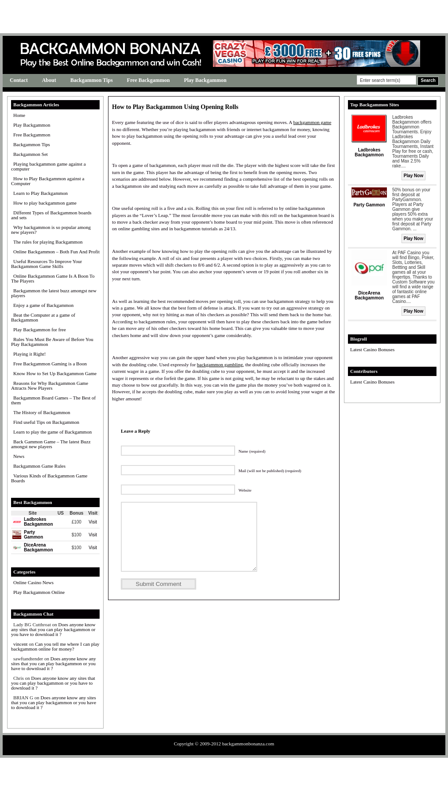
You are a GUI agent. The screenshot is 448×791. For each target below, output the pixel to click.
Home (19, 115)
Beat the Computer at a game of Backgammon (43, 317)
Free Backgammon (148, 80)
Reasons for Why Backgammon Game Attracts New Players (49, 385)
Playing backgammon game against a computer (48, 166)
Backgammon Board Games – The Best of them (53, 400)
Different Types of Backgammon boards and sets (51, 215)
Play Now (413, 175)
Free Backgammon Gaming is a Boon (50, 363)
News (18, 456)
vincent (20, 644)
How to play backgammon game (45, 203)
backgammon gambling (220, 364)
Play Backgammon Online (39, 592)
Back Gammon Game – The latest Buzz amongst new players (51, 444)
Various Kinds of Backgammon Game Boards (49, 478)
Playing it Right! (29, 354)
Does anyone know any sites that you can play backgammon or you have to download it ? (53, 629)
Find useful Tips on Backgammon (46, 422)
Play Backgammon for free (39, 329)
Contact (19, 80)
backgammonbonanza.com (248, 743)
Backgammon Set (30, 154)
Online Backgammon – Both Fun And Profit (56, 251)
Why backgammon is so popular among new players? (51, 230)
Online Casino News (33, 582)
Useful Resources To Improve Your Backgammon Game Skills (46, 264)
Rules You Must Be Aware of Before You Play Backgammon (52, 342)
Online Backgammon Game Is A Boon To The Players (53, 278)
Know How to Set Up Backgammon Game (55, 373)
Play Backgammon (205, 80)
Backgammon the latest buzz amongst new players (54, 293)
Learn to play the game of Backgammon (52, 431)
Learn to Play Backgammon (40, 193)
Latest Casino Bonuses (372, 349)
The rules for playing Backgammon (47, 241)
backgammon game (312, 122)
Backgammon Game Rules (39, 466)
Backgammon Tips (91, 80)
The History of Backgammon (41, 412)
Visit (93, 522)
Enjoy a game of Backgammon (43, 305)
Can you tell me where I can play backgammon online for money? (55, 646)
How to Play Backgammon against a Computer (47, 181)
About (49, 80)
